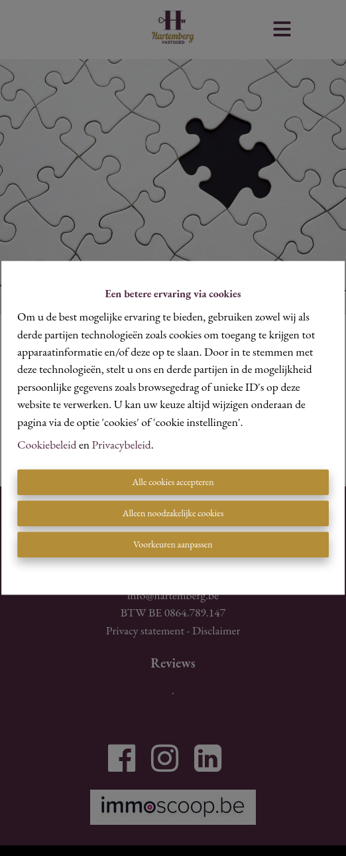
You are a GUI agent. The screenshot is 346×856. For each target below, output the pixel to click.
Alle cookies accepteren (172, 482)
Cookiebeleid (46, 444)
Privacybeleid (121, 444)
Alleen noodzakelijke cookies (173, 514)
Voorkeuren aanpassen (172, 545)
